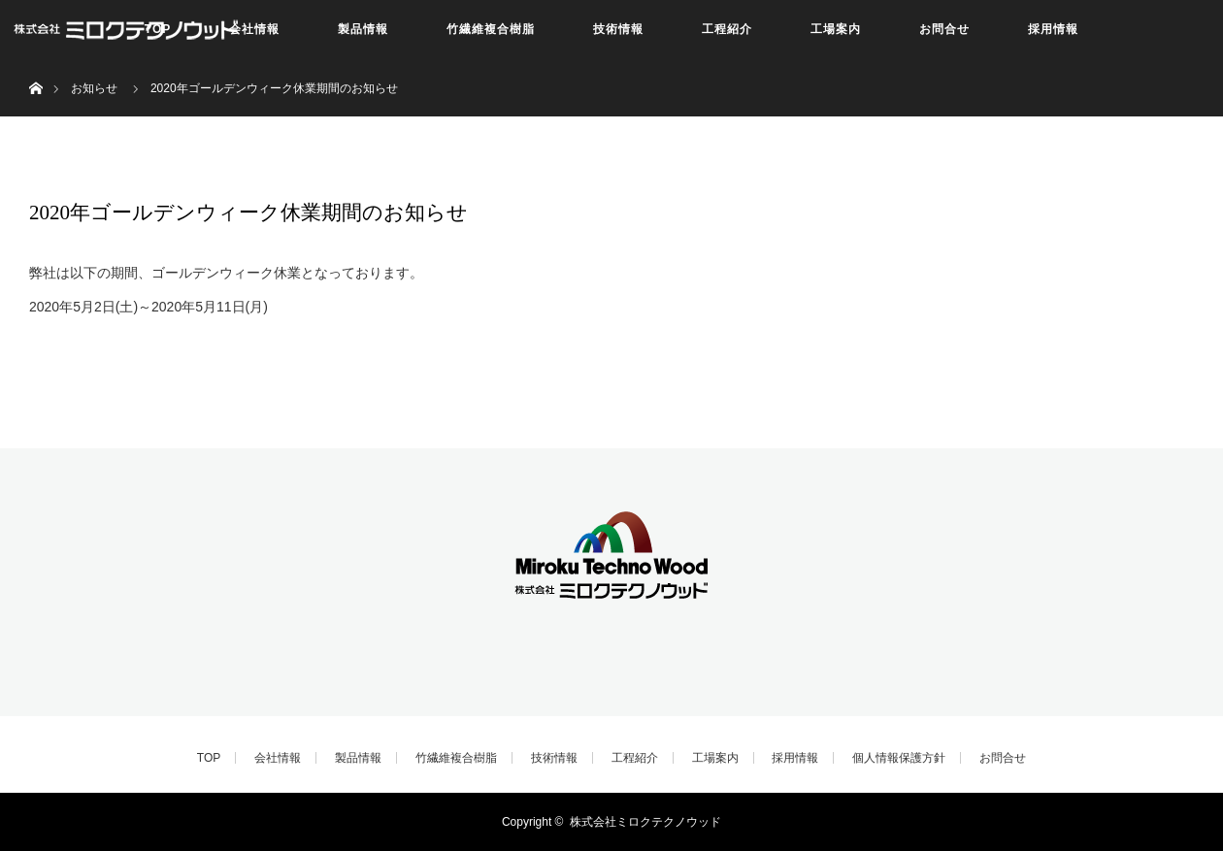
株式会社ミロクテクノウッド (645, 822)
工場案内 (835, 29)
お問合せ (944, 29)
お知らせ (94, 88)
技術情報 (618, 29)
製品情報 (363, 29)
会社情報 (254, 29)
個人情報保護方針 (898, 758)
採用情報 (1053, 29)
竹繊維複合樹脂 (490, 29)
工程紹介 (727, 29)
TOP (208, 758)
